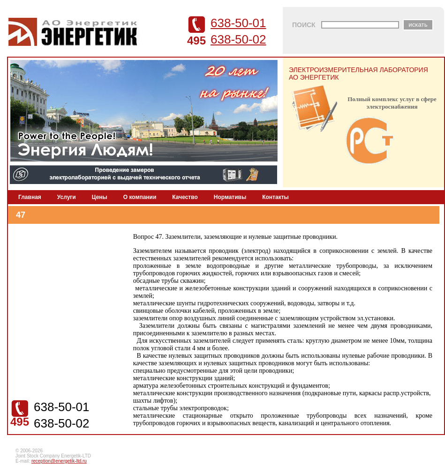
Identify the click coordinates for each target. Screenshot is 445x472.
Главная (29, 197)
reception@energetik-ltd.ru (59, 461)
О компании (140, 197)
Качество (184, 197)
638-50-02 (238, 39)
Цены (99, 197)
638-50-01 (238, 23)
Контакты (275, 197)
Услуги (66, 197)
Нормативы (230, 197)
